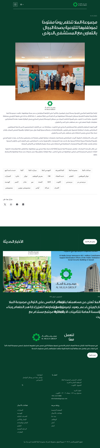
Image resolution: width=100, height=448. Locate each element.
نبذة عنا (53, 416)
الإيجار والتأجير (21, 419)
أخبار (52, 422)
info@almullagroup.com (59, 398)
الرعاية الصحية (22, 429)
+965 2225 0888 (56, 396)
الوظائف (54, 419)
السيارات (20, 410)
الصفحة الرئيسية (56, 410)
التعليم (19, 425)
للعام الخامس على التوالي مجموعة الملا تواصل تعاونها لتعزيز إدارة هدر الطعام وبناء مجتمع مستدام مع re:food (35, 307)
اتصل (53, 425)
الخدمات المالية (22, 416)
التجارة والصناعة (22, 422)
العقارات (20, 432)
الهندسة (19, 413)
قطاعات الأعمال (56, 413)
